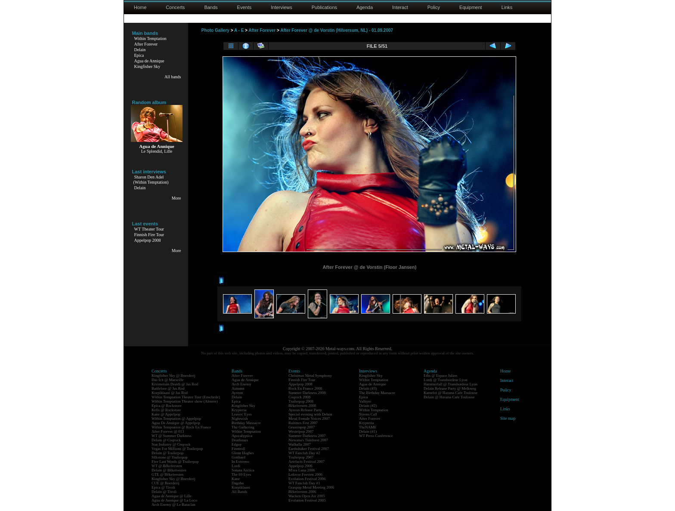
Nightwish (240, 418)
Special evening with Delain (310, 414)
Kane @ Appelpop (166, 414)
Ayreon (237, 393)
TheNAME (368, 427)
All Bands (239, 491)
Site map (507, 418)
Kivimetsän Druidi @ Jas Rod (175, 384)
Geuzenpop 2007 (301, 427)
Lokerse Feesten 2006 (305, 474)
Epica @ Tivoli (163, 487)
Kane (236, 479)
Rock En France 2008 (305, 388)
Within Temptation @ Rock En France (181, 427)
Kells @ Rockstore (166, 410)
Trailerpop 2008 (300, 401)
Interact (400, 7)
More (176, 198)
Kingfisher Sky (147, 66)
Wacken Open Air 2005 (306, 496)
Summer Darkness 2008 (307, 393)
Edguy (237, 444)
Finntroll (238, 448)
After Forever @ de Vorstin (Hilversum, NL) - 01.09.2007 (336, 30)
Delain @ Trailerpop (167, 453)
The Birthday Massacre (377, 393)
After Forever (146, 44)
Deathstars (240, 440)
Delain (140, 49)
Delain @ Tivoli (164, 491)
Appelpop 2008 (147, 240)
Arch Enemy (241, 384)
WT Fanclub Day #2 (304, 453)
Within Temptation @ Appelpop (176, 418)
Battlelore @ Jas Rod (168, 388)
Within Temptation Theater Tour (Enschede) (186, 397)
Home (140, 7)
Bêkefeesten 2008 (302, 405)
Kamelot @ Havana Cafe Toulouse (450, 393)
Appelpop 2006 (300, 466)
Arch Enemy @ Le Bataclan (173, 504)
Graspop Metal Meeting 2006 (311, 487)
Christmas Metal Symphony (310, 375)
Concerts (175, 7)
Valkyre (365, 401)
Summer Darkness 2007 (307, 436)
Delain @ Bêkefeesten (169, 470)
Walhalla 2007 (299, 444)
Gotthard (238, 457)
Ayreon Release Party (305, 410)
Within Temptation (150, 38)
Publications (324, 7)
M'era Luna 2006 (301, 470)
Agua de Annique (149, 60)
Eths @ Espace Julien (440, 375)
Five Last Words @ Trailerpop (175, 461)
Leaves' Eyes (242, 414)
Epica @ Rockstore (167, 405)
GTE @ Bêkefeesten (167, 474)
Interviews (281, 7)
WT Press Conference (376, 436)
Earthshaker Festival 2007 (308, 448)
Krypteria (239, 410)
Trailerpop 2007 (300, 457)
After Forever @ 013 (168, 431)
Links (507, 7)
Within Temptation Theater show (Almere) (185, 401)
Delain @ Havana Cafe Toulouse (449, 397)
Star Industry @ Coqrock (171, 444)
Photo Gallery (215, 30)
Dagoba (238, 483)
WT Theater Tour (149, 229)
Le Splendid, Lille (157, 151)
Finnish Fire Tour (149, 234)
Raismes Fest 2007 (303, 423)
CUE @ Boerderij (166, 483)
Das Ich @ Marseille (168, 380)
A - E (239, 30)
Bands (210, 7)
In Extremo (240, 461)
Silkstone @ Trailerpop (170, 457)
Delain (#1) (368, 431)
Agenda (364, 7)
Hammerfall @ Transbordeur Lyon (450, 384)
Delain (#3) (368, 388)
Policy (433, 7)
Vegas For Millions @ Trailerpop (177, 448)
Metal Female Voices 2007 (309, 418)
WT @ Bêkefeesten (167, 466)
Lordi (236, 466)
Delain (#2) (368, 405)
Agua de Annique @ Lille (172, 496)
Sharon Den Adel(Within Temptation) (151, 180)
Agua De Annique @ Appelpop (176, 423)
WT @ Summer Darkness (172, 436)
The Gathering (243, 427)
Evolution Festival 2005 (307, 500)
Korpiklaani (241, 487)
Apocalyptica (242, 436)
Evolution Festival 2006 (307, 479)
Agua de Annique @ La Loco (174, 500)
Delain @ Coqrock (166, 440)
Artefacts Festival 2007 (306, 461)
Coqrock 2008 (299, 397)
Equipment (470, 7)
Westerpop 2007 (301, 431)
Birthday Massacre (246, 423)
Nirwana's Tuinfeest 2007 (308, 440)
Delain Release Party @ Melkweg (450, 388)
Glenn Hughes (243, 453)
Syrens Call (368, 414)
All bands (172, 76)
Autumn (238, 388)
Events (244, 7)
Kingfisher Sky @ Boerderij (173, 375)
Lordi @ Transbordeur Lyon (446, 380)
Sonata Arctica (243, 470)
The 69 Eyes (241, 474)
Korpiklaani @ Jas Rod (170, 393)
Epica (139, 55)
